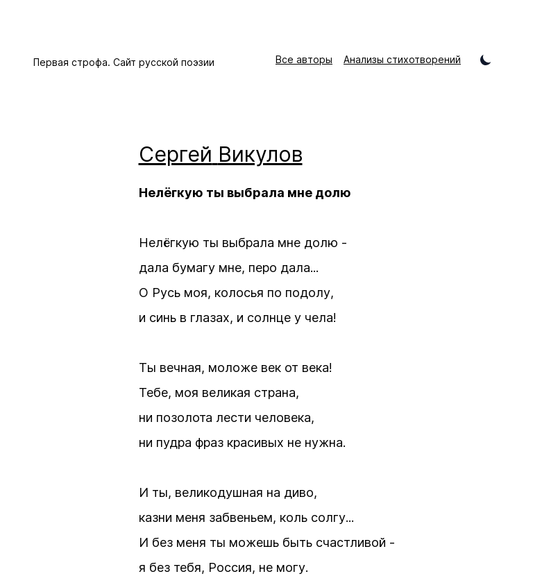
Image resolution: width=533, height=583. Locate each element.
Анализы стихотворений (402, 59)
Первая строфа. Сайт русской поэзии (123, 62)
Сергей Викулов (221, 154)
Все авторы (304, 59)
